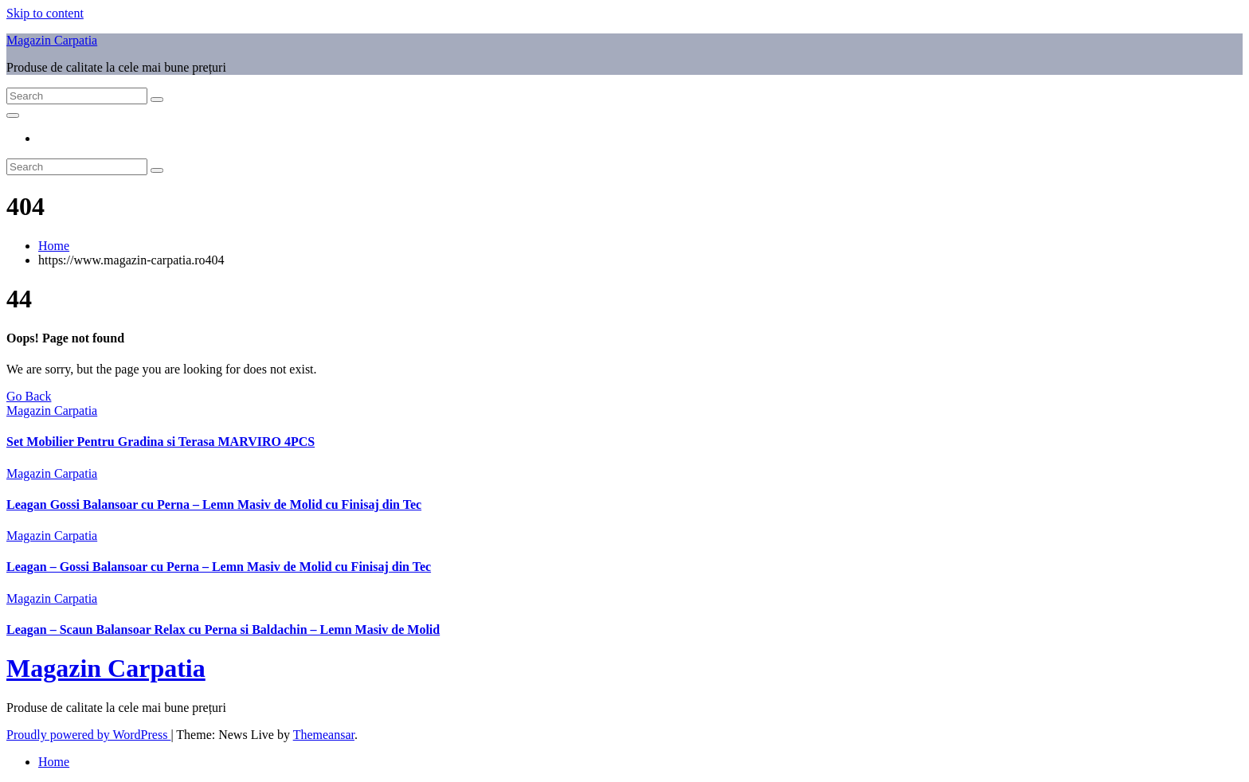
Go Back (28, 396)
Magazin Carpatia (51, 40)
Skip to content (45, 13)
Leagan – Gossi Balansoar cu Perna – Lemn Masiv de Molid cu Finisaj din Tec (218, 566)
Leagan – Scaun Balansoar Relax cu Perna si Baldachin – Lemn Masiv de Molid (223, 629)
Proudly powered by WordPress (88, 734)
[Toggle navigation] (12, 115)
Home (53, 245)
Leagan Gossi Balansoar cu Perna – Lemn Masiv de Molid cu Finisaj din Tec (213, 504)
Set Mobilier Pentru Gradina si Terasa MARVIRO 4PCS (160, 441)
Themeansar (323, 734)
